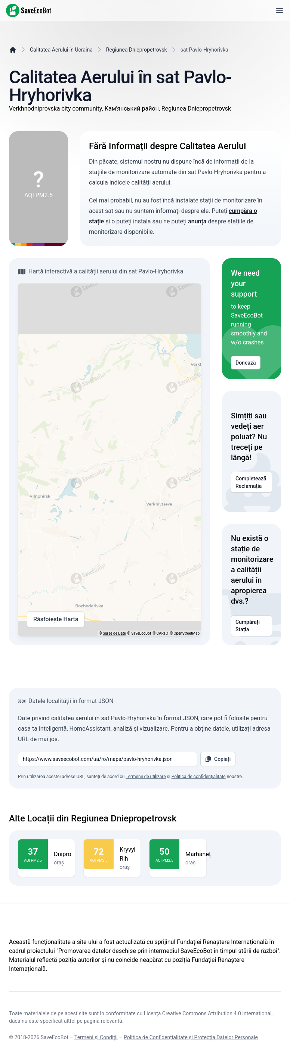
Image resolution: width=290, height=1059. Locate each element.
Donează (245, 362)
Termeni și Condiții (96, 1037)
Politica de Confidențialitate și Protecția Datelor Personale (191, 1037)
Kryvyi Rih (127, 854)
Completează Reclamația (251, 482)
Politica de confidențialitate (199, 776)
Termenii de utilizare (146, 776)
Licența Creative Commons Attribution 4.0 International (208, 1013)
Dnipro (62, 854)
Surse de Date (114, 633)
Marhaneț (198, 854)
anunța (197, 221)
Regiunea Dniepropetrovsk (136, 50)
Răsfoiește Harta (55, 619)
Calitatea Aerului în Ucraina (61, 50)
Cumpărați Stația (251, 625)
